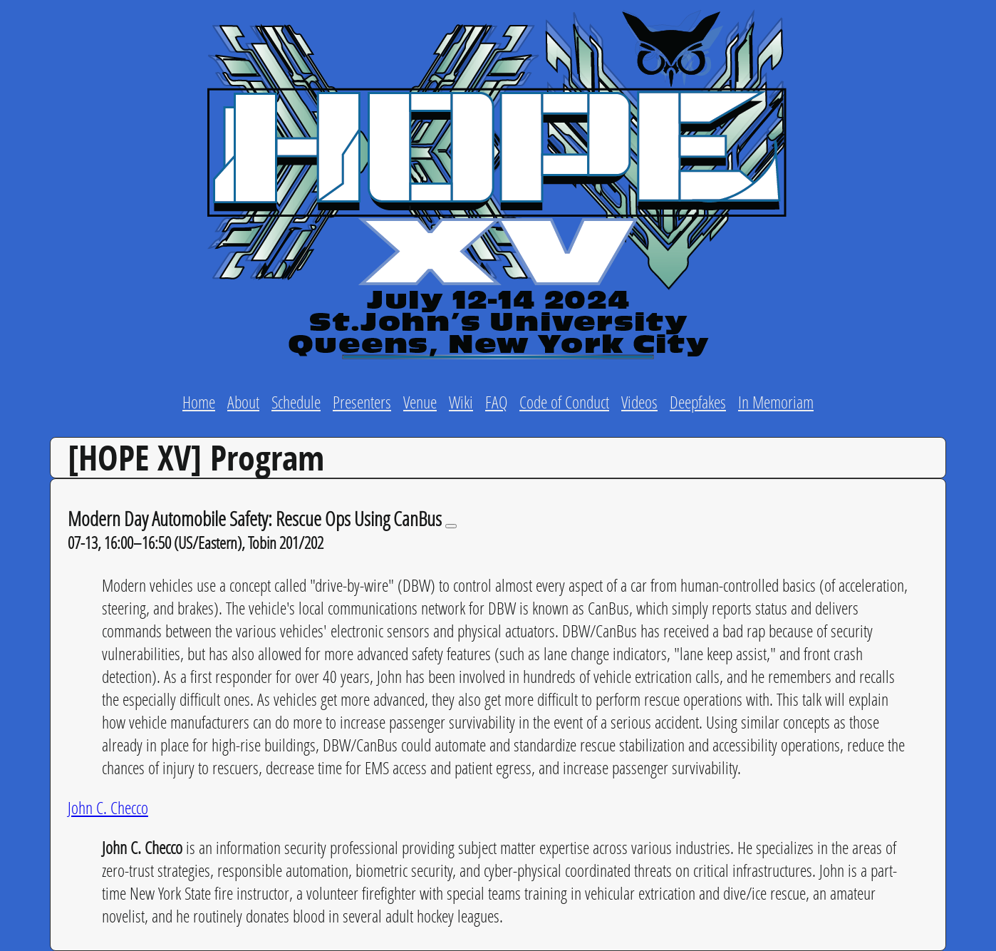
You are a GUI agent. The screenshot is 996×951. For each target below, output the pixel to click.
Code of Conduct (564, 402)
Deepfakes (698, 402)
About (243, 402)
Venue (420, 402)
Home (198, 402)
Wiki (461, 402)
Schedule (296, 402)
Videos (639, 402)
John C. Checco (108, 807)
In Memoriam (776, 402)
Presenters (362, 402)
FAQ (496, 402)
